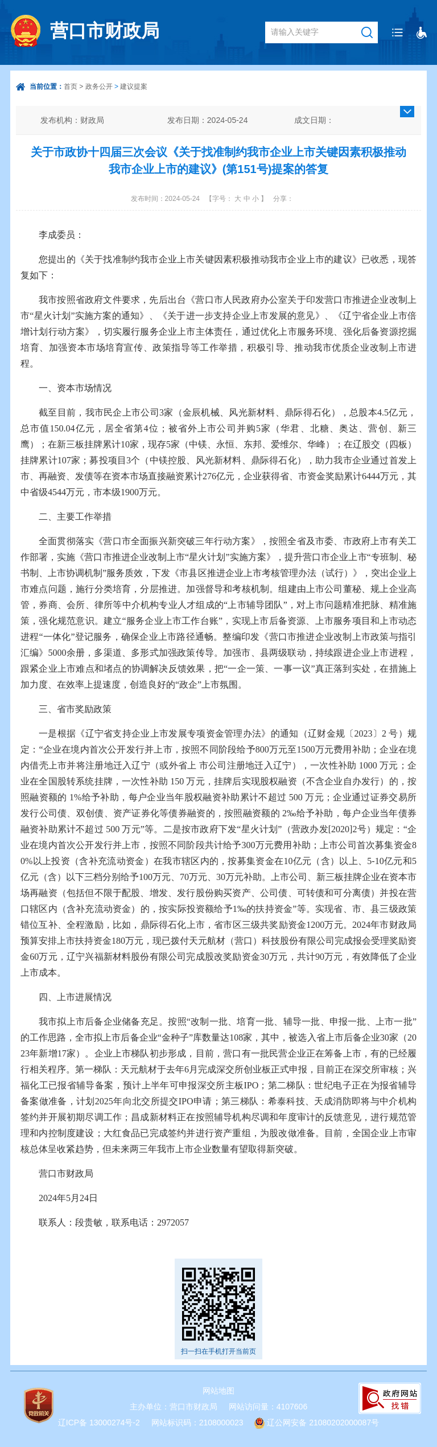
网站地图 (218, 1390)
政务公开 (99, 87)
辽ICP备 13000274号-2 (99, 1422)
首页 (70, 87)
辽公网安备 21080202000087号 (323, 1422)
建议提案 (133, 87)
